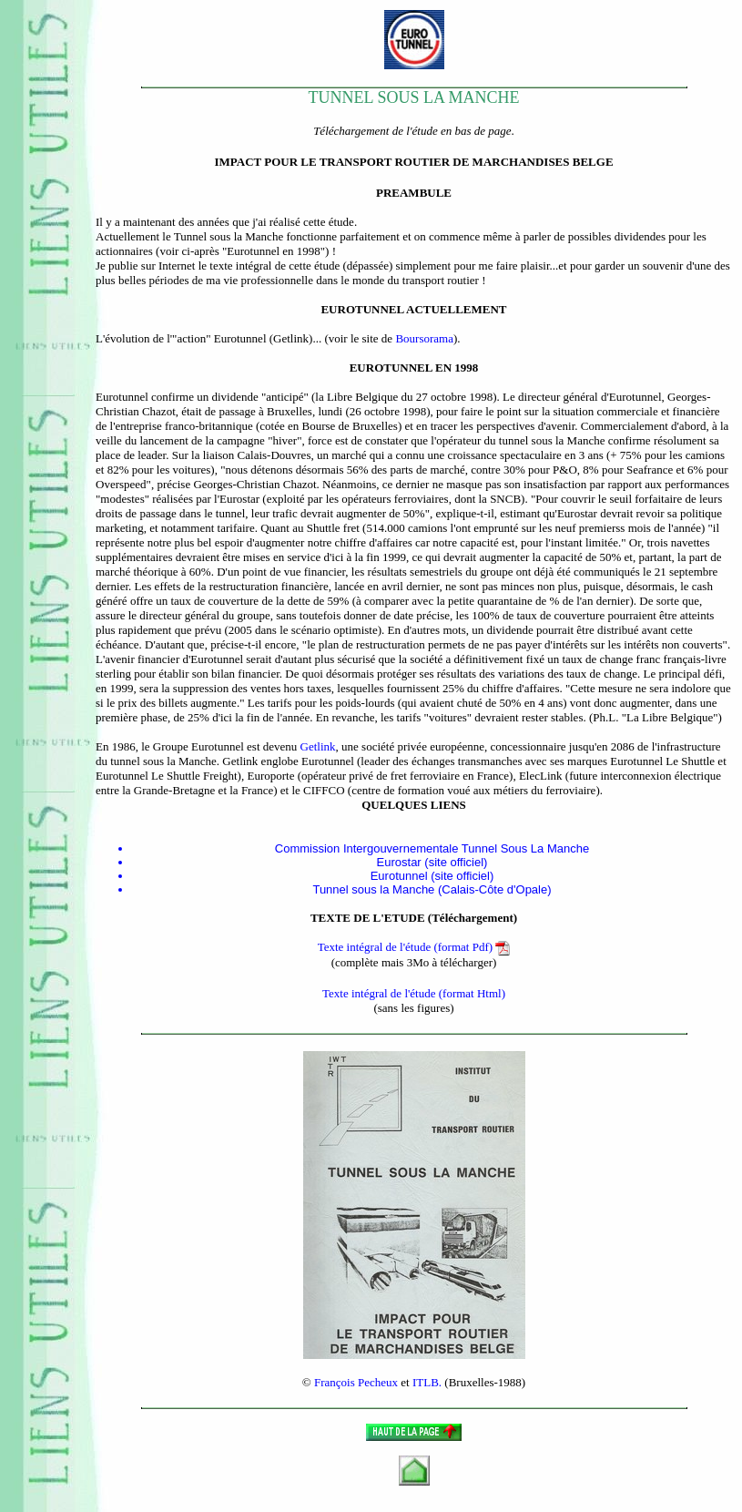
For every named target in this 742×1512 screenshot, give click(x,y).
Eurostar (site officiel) (432, 862)
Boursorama (424, 338)
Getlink (318, 746)
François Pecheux (356, 1382)
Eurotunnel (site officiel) (432, 876)
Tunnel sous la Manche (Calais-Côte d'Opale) (431, 889)
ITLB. (427, 1382)
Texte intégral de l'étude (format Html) (413, 993)
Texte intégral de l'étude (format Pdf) (414, 947)
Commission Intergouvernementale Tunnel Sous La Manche (432, 848)
